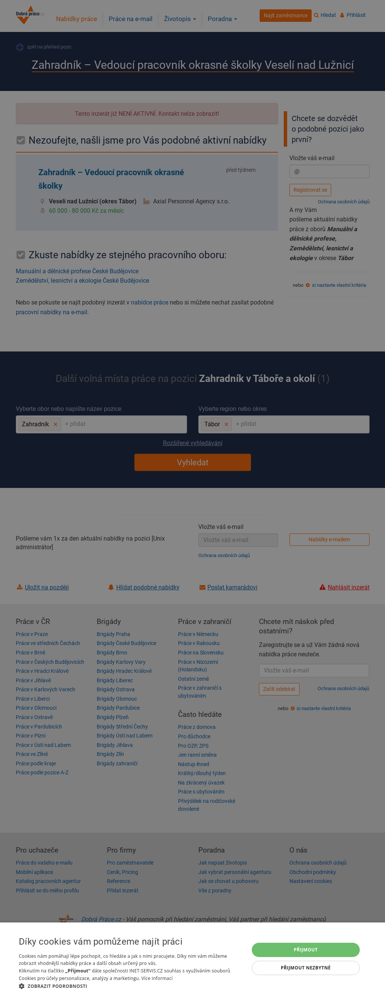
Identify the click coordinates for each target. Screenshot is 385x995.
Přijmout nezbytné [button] (306, 968)
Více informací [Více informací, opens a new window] (157, 978)
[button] (130, 985)
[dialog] (192, 958)
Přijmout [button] (306, 950)
